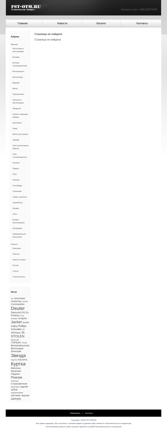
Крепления (17, 123)
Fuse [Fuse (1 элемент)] (22, 316)
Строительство (19, 277)
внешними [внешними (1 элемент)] (15, 387)
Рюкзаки (16, 180)
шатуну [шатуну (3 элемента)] (16, 398)
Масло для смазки (20, 134)
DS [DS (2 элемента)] (23, 312)
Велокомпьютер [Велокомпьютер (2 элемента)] (20, 345)
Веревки (16, 83)
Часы (15, 214)
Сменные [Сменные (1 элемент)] (14, 381)
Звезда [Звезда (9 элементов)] (18, 355)
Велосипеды (18, 77)
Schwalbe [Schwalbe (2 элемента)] (16, 329)
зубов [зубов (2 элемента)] (14, 389)
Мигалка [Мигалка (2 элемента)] (16, 368)
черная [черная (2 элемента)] (25, 395)
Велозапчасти (18, 71)
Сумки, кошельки (20, 197)
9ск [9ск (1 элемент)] (12, 298)
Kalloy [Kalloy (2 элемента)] (14, 326)
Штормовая (17, 228)
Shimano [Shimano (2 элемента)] (16, 332)
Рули (15, 174)
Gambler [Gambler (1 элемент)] (14, 318)
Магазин (14, 44)
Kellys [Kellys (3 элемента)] (22, 326)
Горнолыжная (18, 94)
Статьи (15, 271)
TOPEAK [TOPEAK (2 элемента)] (16, 342)
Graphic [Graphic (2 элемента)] (22, 318)
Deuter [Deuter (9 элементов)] (18, 308)
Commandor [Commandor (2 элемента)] (18, 304)
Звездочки (17, 108)
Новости (62, 23)
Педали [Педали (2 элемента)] (15, 373)
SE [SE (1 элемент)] (23, 329)
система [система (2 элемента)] (15, 395)
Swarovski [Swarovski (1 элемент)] (15, 340)
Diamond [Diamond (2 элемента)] (16, 312)
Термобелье (18, 203)
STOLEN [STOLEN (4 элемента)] (17, 336)
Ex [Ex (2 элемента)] (27, 312)
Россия (15, 265)
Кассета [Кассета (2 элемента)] (22, 359)
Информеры (75, 413)
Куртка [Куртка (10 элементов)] (18, 363)
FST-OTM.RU (91, 420)
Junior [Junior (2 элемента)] (25, 322)
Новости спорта (19, 260)
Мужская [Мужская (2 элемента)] (16, 371)
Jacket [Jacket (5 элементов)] (16, 322)
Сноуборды (17, 185)
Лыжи (15, 128)
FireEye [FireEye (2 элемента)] (15, 315)
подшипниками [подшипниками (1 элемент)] (17, 393)
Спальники (17, 191)
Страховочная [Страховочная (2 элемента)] (19, 383)
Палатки (16, 163)
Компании (17, 248)
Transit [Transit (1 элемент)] (24, 343)
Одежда (16, 140)
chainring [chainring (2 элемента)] (16, 301)
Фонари (16, 208)
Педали (16, 168)
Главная (23, 23)
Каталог (101, 23)
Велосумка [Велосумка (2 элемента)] (17, 348)
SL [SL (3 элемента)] (23, 332)
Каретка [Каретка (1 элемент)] (14, 360)
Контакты (142, 23)
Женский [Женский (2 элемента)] (16, 351)
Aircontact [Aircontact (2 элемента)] (19, 298)
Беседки (16, 57)
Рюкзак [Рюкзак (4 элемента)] (16, 377)
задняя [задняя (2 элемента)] (24, 386)
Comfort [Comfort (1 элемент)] (25, 301)
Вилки (15, 88)
